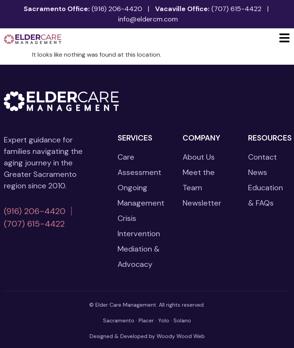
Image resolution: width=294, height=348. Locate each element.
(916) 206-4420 (116, 8)
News (257, 172)
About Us (199, 157)
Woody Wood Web (181, 336)
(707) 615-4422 (236, 8)
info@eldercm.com (148, 19)
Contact (262, 157)
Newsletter (202, 203)
